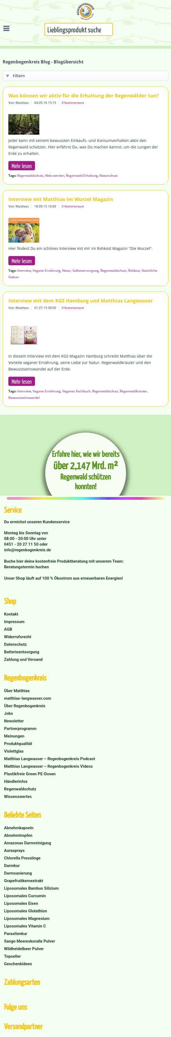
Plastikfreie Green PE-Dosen (29, 773)
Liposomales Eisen (21, 903)
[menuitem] (8, 28)
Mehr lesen (22, 165)
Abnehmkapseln (18, 827)
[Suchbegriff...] (78, 29)
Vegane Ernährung (47, 270)
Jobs (8, 713)
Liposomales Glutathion (25, 911)
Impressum (14, 621)
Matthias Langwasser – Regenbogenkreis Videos (48, 766)
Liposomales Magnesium (27, 918)
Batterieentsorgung (21, 652)
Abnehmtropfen (18, 835)
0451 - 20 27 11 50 (22, 544)
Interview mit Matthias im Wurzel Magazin (60, 199)
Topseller (12, 956)
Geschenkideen (18, 963)
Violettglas (14, 751)
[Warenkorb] (165, 29)
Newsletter (14, 721)
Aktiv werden (54, 175)
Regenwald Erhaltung (82, 175)
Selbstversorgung (85, 270)
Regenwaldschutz (30, 175)
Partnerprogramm (20, 728)
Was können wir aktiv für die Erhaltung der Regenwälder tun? (83, 95)
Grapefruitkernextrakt (23, 880)
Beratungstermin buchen (26, 567)
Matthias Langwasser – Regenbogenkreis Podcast (49, 758)
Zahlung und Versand (23, 659)
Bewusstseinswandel (24, 397)
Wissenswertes (18, 796)
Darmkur (12, 865)
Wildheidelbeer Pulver (24, 948)
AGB (8, 629)
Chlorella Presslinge (22, 858)
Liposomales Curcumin (25, 895)
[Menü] (8, 28)
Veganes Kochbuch (76, 391)
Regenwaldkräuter (133, 391)
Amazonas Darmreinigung (27, 843)
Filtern (15, 75)
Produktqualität (18, 743)
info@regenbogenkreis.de (27, 550)
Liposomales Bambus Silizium (31, 888)
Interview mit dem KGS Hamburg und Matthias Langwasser (80, 300)
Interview (24, 270)
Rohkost (134, 270)
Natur (66, 270)
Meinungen (14, 736)
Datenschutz (15, 644)
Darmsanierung (18, 873)
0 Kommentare (73, 102)
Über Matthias (17, 690)
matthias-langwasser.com (27, 698)
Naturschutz (108, 175)
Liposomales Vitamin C (25, 926)
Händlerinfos (15, 781)
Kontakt (11, 614)
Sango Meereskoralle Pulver (29, 941)
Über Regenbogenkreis (25, 705)
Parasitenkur (15, 933)
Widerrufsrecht (17, 636)
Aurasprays (14, 850)
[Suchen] (110, 31)
